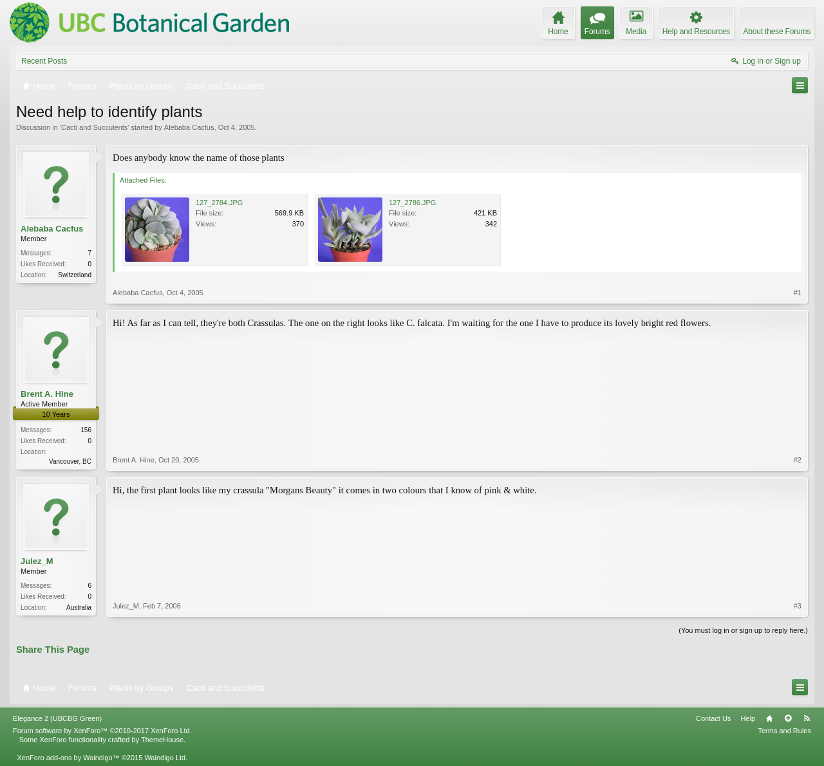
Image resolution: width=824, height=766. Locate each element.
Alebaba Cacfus (189, 127)
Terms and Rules (784, 730)
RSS (806, 718)
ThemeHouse (162, 739)
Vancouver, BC (70, 461)
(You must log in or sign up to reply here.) (743, 630)
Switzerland (74, 274)
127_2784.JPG (219, 202)
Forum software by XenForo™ (102, 730)
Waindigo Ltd (164, 757)
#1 (797, 292)
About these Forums (777, 31)
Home (769, 718)
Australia (78, 607)
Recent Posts (44, 61)
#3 (797, 606)
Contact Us (713, 718)
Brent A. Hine (47, 394)
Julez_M (37, 561)
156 (85, 429)
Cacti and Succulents (94, 127)
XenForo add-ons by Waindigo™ (68, 757)
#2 (797, 460)
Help (747, 718)
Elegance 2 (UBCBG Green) (57, 718)
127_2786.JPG (412, 202)
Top (787, 718)
